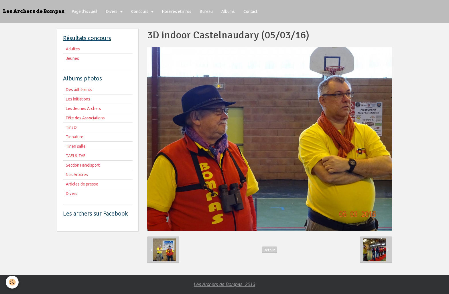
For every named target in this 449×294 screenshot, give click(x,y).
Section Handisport (83, 165)
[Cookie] (12, 282)
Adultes (73, 49)
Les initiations (78, 99)
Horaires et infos (176, 11)
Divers (112, 11)
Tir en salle (76, 146)
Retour (269, 250)
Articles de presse (82, 184)
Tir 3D (71, 127)
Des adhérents (79, 89)
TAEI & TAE (76, 155)
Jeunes (72, 58)
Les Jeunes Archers (83, 108)
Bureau (206, 11)
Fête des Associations (85, 118)
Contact (250, 11)
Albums (228, 11)
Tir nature (74, 137)
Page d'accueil (84, 11)
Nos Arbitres (77, 174)
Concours (140, 11)
